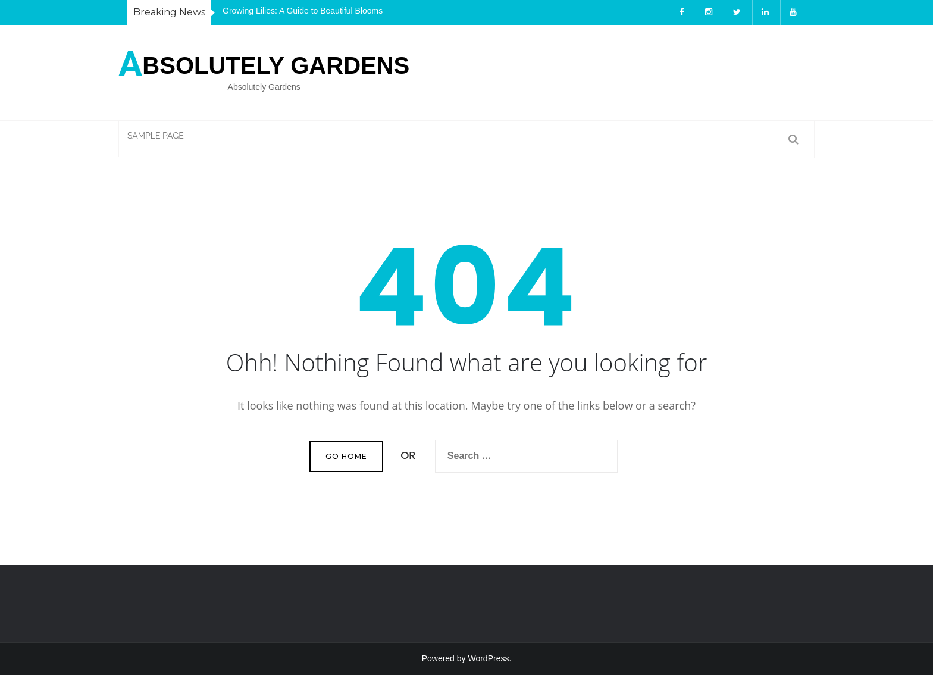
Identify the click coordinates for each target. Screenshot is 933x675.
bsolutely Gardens (263, 62)
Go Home (346, 456)
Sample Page (155, 135)
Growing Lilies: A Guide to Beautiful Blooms (303, 10)
